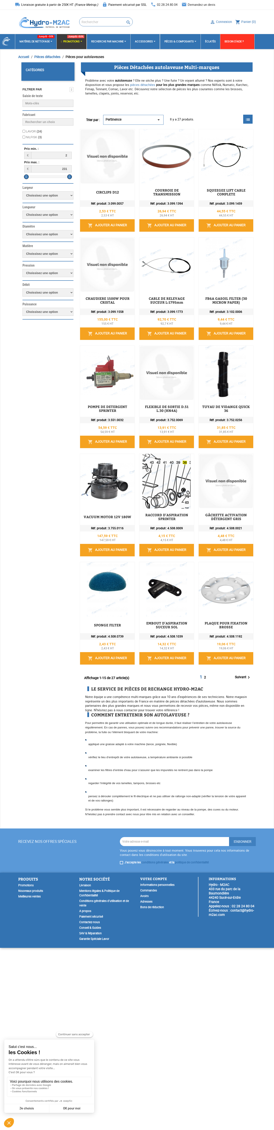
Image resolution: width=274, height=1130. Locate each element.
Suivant (243, 859)
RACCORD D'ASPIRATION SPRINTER (156, 617)
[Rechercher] (106, 21)
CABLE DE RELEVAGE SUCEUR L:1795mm (160, 327)
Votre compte (153, 1061)
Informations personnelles (157, 1067)
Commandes (148, 1072)
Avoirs (144, 1078)
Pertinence (133, 119)
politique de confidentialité (192, 1044)
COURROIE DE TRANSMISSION (151, 183)
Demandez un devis (201, 4)
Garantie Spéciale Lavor (94, 1121)
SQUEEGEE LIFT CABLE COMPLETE (154, 231)
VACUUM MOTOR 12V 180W (149, 568)
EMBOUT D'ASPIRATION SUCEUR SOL (157, 761)
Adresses (146, 1084)
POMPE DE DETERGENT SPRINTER (154, 424)
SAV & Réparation (90, 1115)
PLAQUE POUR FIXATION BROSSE (154, 810)
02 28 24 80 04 (243, 1088)
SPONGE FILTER (139, 713)
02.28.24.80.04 (167, 4)
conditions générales (154, 1044)
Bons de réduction (152, 1089)
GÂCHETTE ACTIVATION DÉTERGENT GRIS (162, 665)
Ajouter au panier (220, 163)
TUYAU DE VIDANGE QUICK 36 (152, 520)
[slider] (26, 176)
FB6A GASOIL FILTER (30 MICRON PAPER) (161, 376)
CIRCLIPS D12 (137, 135)
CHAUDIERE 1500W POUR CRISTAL (155, 279)
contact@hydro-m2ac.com (231, 1094)
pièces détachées (142, 85)
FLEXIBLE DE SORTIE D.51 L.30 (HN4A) (158, 472)
